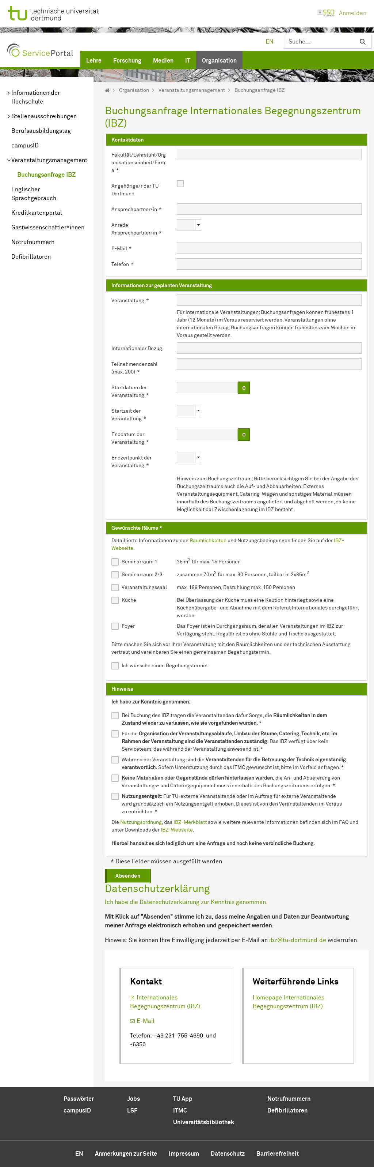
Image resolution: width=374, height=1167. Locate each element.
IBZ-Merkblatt (190, 822)
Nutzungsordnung (141, 822)
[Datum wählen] (244, 388)
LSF (132, 1111)
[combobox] (185, 224)
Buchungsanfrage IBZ (46, 175)
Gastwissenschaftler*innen (47, 227)
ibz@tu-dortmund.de (297, 940)
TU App (182, 1099)
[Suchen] (319, 42)
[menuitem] (93, 59)
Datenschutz (228, 1154)
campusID (25, 146)
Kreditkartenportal (36, 213)
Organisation (134, 90)
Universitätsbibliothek (203, 1122)
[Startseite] (107, 90)
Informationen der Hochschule (35, 97)
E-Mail (145, 1021)
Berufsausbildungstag (41, 131)
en (270, 42)
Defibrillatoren (31, 257)
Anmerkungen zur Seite (126, 1154)
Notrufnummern (32, 242)
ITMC (180, 1111)
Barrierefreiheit (277, 1154)
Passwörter (79, 1099)
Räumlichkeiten (208, 540)
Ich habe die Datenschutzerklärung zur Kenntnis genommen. (186, 902)
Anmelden (341, 13)
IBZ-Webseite (177, 830)
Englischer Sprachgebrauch (33, 194)
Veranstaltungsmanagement (49, 160)
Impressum (184, 1154)
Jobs (133, 1099)
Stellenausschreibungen (44, 116)
